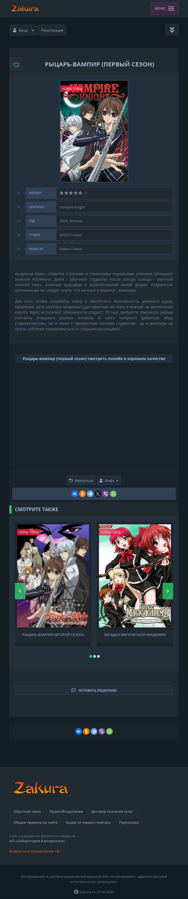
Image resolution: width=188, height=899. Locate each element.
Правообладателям (66, 811)
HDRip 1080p (72, 88)
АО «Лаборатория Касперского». (37, 840)
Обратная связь (27, 811)
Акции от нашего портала (88, 822)
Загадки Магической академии (135, 634)
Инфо (109, 480)
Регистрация (52, 30)
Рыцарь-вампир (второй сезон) (53, 634)
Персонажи (129, 822)
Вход (23, 30)
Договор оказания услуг (112, 811)
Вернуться (81, 480)
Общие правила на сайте (35, 822)
